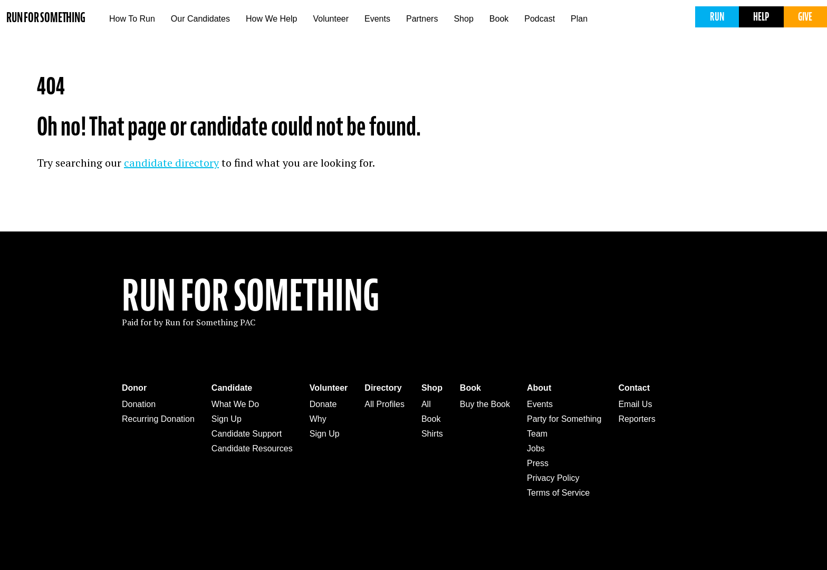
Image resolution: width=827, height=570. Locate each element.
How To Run (132, 18)
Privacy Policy (553, 478)
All (426, 404)
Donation (139, 404)
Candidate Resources (252, 448)
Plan (579, 18)
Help (761, 16)
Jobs (536, 448)
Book (498, 18)
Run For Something (250, 296)
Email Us (635, 404)
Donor (134, 387)
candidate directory (171, 163)
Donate (323, 404)
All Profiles (384, 404)
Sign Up (226, 418)
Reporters (636, 418)
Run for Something (45, 18)
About (539, 387)
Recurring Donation (158, 418)
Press (538, 463)
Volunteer (331, 18)
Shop (463, 18)
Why (318, 418)
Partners (422, 18)
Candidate (231, 387)
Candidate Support (246, 433)
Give (805, 16)
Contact (634, 387)
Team (537, 433)
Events (377, 18)
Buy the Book (485, 404)
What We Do (235, 404)
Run (717, 16)
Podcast (539, 18)
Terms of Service (558, 492)
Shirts (432, 433)
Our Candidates (200, 18)
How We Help (271, 18)
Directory (382, 387)
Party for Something (564, 418)
